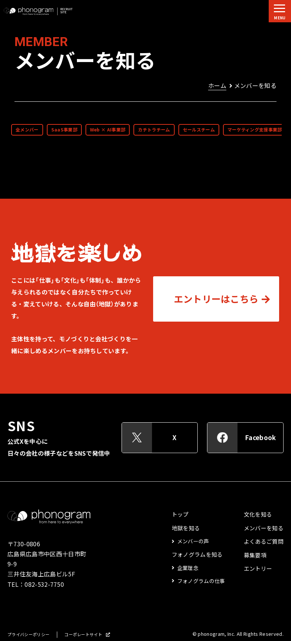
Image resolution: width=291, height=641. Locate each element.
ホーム (217, 85)
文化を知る (258, 514)
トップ (180, 514)
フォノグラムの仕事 (201, 581)
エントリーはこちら (216, 299)
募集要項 (255, 555)
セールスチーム (199, 129)
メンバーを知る (264, 528)
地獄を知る (186, 528)
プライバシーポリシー (28, 634)
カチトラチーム (154, 129)
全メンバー (27, 129)
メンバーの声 (193, 541)
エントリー (258, 568)
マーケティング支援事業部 (254, 129)
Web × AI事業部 (108, 129)
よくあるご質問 (264, 541)
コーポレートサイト (83, 634)
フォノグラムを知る (197, 554)
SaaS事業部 (64, 129)
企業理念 (187, 568)
